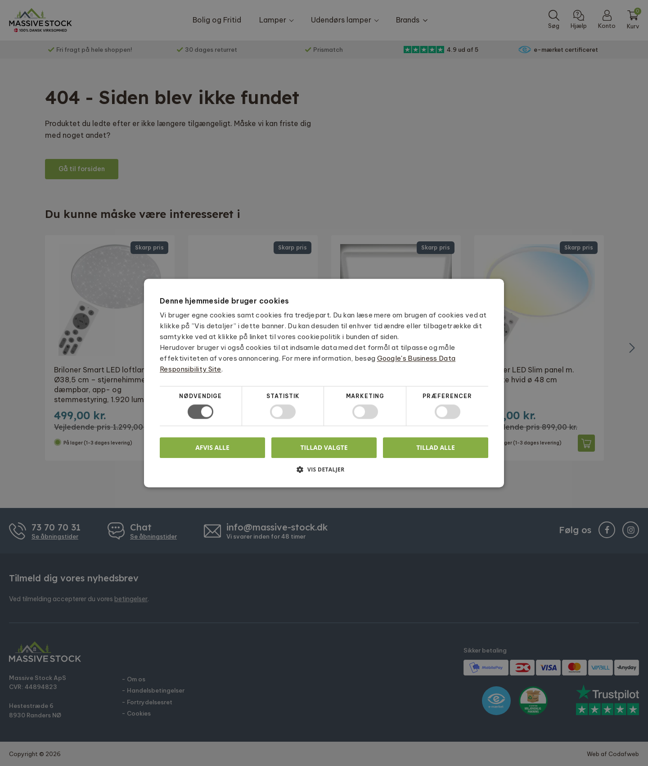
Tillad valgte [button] (324, 447)
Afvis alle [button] (212, 447)
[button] (324, 472)
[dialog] (324, 383)
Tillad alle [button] (435, 447)
